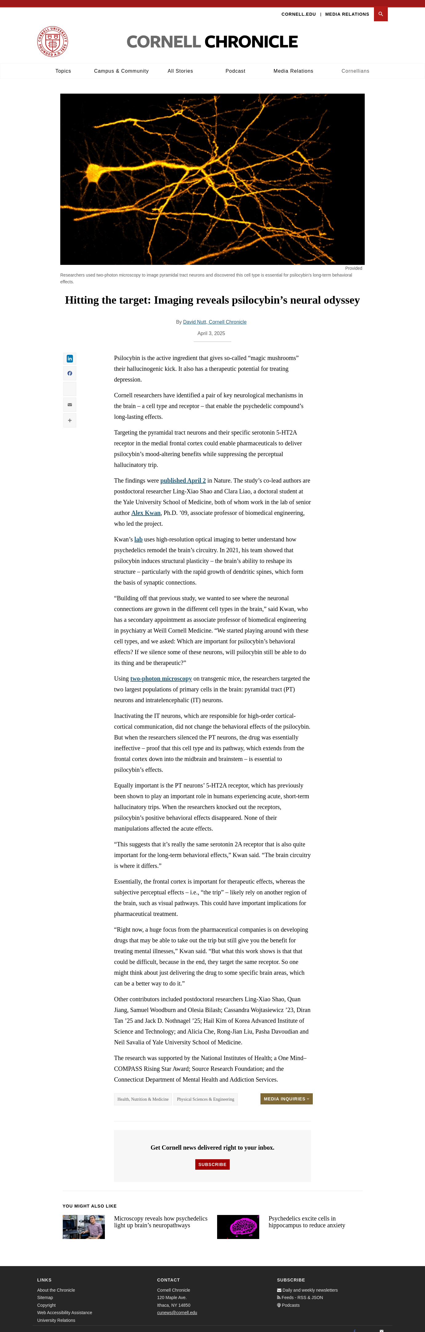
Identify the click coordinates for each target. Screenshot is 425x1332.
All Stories (180, 64)
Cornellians (356, 64)
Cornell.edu (299, 8)
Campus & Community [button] (121, 64)
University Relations (56, 1314)
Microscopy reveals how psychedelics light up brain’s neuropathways (161, 1216)
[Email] (381, 1325)
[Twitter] (368, 1325)
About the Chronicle (56, 1283)
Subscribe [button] (212, 1158)
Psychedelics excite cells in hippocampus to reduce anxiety (306, 1216)
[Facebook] (354, 1325)
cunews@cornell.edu (177, 1306)
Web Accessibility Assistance (64, 1306)
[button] (381, 8)
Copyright (46, 1299)
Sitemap (45, 1291)
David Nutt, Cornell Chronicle (215, 315)
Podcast (235, 64)
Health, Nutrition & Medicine (143, 1093)
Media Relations (347, 8)
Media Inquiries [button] (286, 1092)
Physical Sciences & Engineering (205, 1093)
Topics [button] (63, 64)
